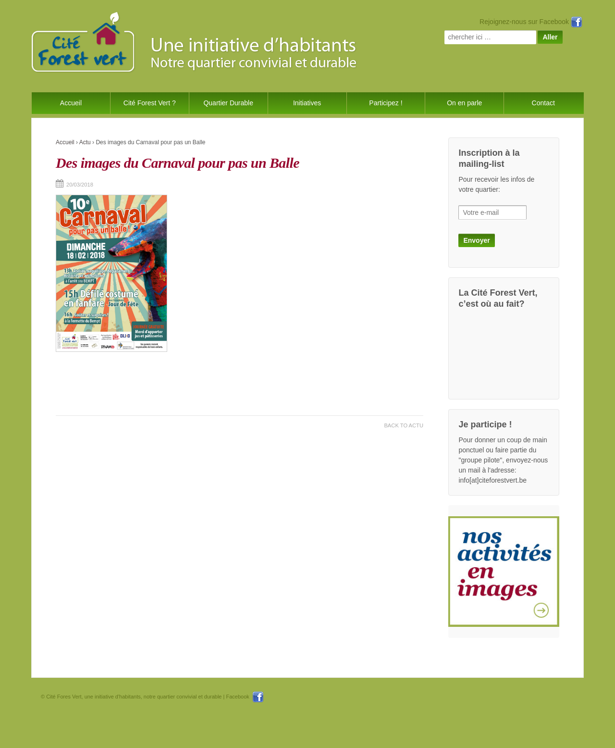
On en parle (464, 103)
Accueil (71, 103)
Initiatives (307, 103)
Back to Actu (403, 425)
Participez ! (385, 103)
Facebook (244, 696)
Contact (543, 103)
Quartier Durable (228, 103)
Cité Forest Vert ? (149, 103)
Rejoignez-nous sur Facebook (531, 21)
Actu (85, 142)
